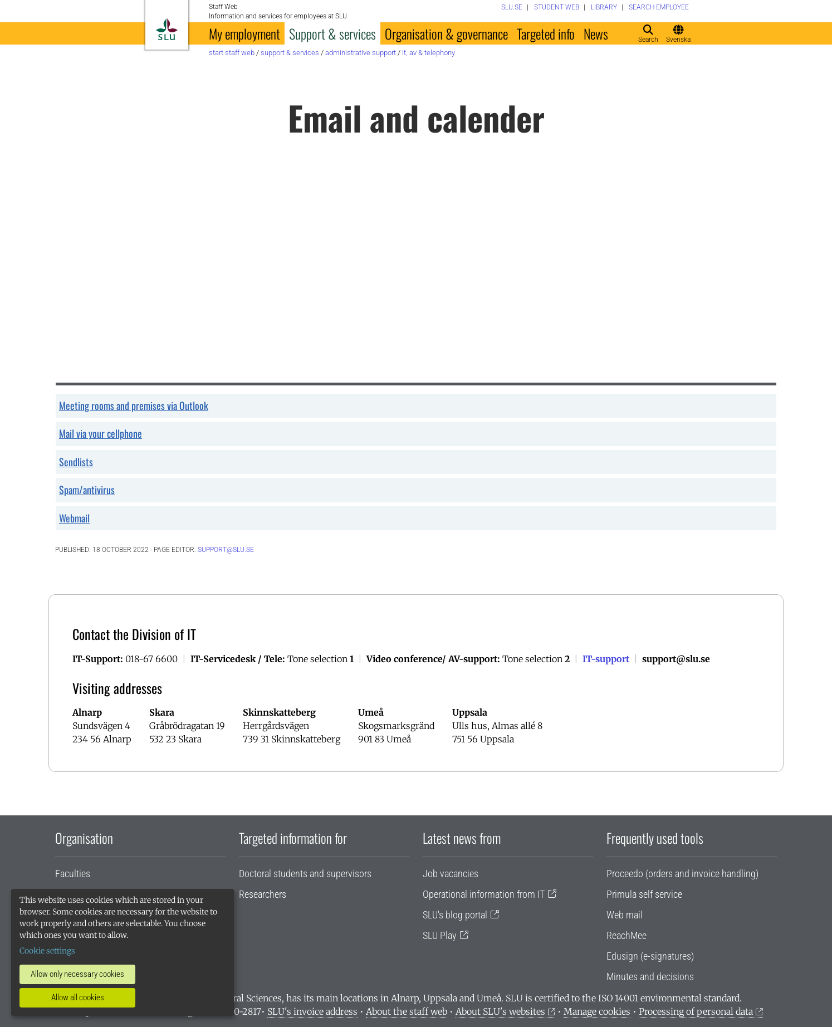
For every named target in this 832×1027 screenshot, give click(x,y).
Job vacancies (450, 873)
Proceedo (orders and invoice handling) (682, 873)
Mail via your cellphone (100, 433)
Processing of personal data (696, 1011)
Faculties (72, 873)
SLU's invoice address (312, 1011)
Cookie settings (47, 951)
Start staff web (232, 52)
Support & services (332, 33)
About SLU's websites (500, 1011)
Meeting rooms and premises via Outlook (133, 405)
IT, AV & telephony (428, 52)
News (596, 33)
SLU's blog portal (455, 915)
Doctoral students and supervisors (305, 873)
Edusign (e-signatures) (650, 956)
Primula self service (644, 894)
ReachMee (626, 935)
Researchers (262, 894)
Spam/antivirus (87, 489)
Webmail (74, 518)
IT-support (606, 658)
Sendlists (76, 461)
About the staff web (406, 1011)
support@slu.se (226, 550)
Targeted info (546, 33)
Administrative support (360, 52)
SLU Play (440, 935)
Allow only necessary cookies (77, 974)
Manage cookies (597, 1011)
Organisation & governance (446, 33)
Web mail (624, 915)
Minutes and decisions (650, 976)
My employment (244, 33)
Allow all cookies (77, 997)
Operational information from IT (484, 894)
